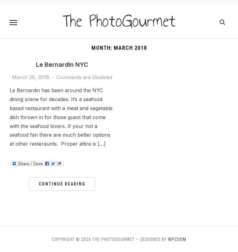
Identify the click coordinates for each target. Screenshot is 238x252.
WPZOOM (177, 239)
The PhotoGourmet (119, 21)
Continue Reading (62, 184)
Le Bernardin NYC (62, 64)
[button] (13, 22)
